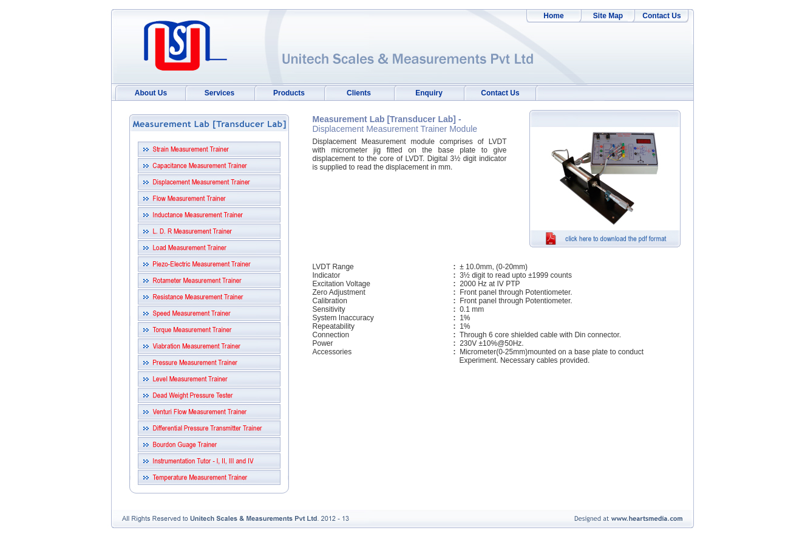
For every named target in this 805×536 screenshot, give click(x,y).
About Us (151, 93)
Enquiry (429, 93)
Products (289, 93)
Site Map (608, 16)
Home (553, 16)
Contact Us (661, 16)
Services (219, 93)
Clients (359, 93)
